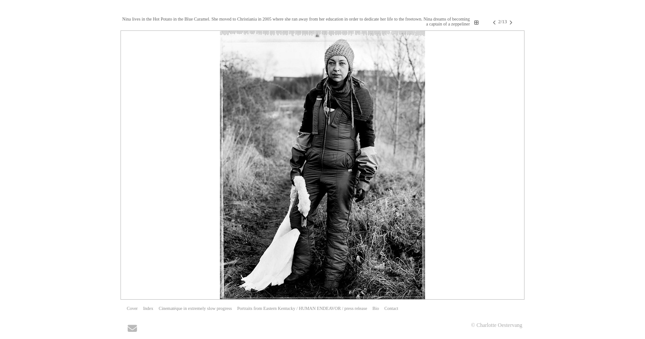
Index (148, 308)
